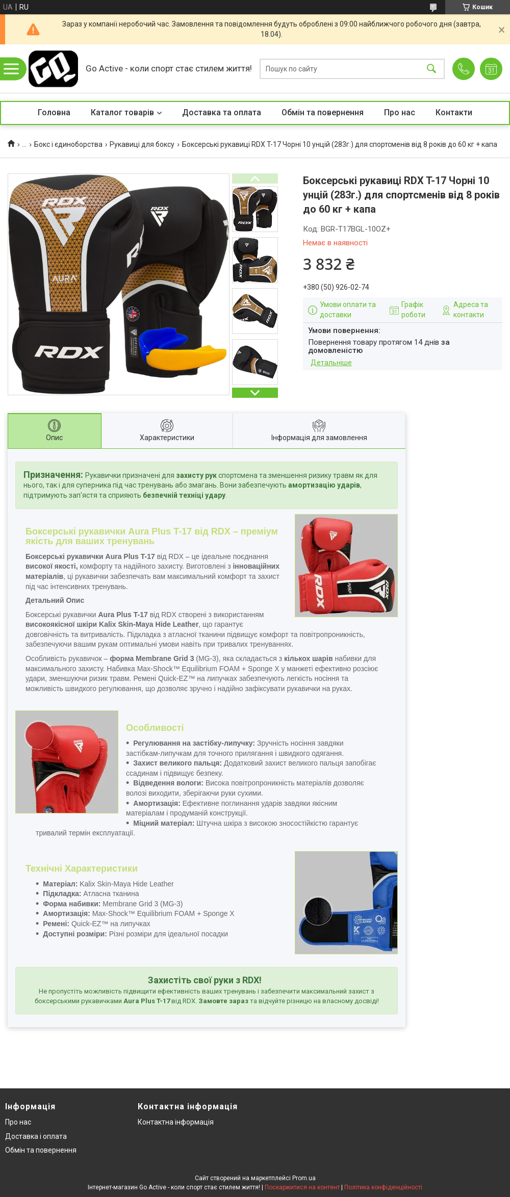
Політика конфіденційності (383, 1187)
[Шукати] (431, 68)
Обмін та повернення (323, 112)
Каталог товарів (122, 112)
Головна (54, 112)
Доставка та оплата (221, 112)
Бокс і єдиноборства (68, 144)
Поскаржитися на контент (302, 1187)
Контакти (454, 112)
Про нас (399, 112)
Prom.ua (304, 1178)
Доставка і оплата (36, 1136)
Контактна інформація (176, 1122)
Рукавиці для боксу (142, 144)
